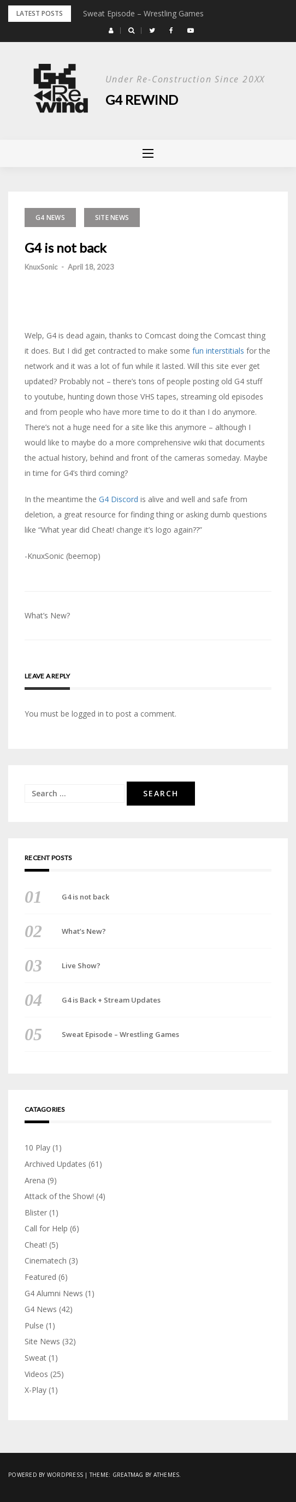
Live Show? (81, 965)
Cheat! (36, 1244)
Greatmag (128, 1475)
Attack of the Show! (59, 1196)
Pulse (34, 1325)
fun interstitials (218, 350)
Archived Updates (55, 1164)
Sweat (35, 1357)
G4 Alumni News (54, 1293)
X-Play (35, 1390)
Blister (36, 1212)
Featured (40, 1277)
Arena (35, 1180)
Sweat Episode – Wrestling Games (143, 13)
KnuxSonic (41, 267)
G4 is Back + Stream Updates (111, 1000)
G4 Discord (118, 499)
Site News (112, 217)
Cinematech (46, 1260)
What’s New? (47, 615)
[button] (111, 30)
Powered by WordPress (45, 1475)
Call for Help (46, 1228)
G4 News (50, 217)
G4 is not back (85, 897)
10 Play (37, 1147)
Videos (36, 1374)
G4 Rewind (141, 100)
